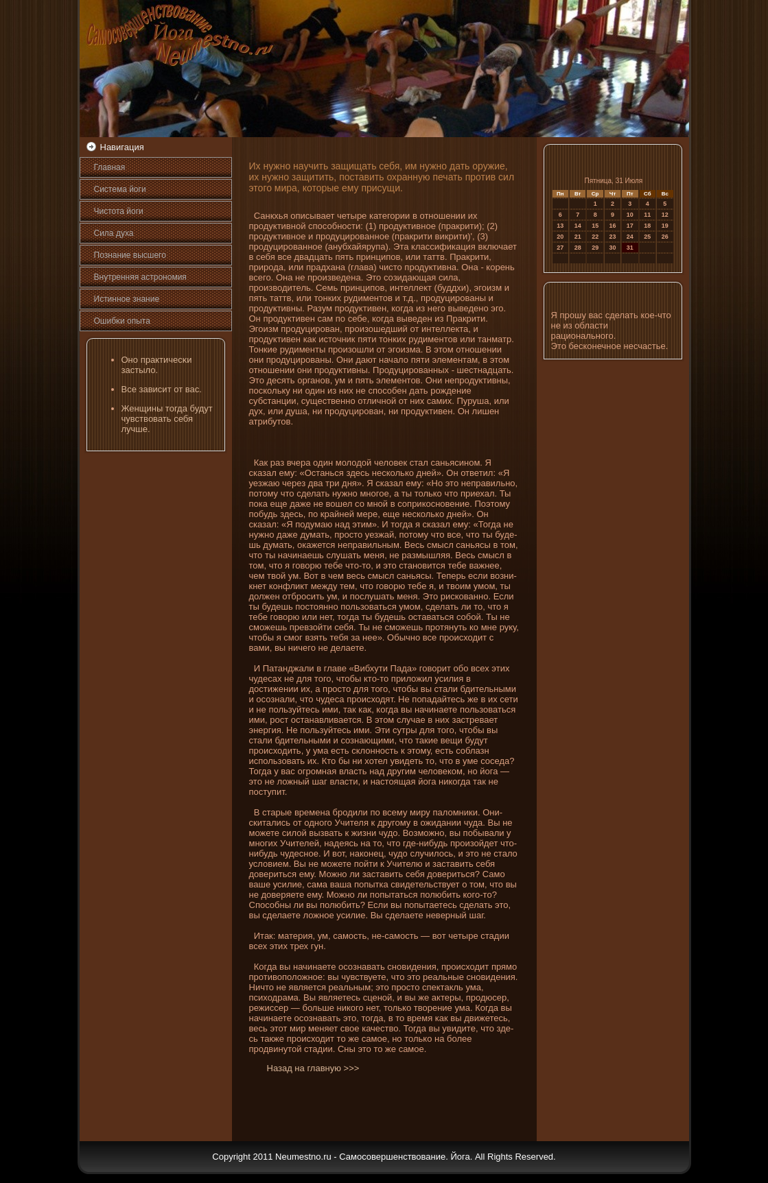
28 (577, 247)
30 (612, 247)
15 (595, 225)
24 (630, 236)
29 (595, 247)
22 (595, 236)
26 (665, 236)
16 (612, 225)
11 (647, 214)
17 (630, 225)
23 (612, 236)
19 (665, 225)
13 (560, 225)
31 (630, 247)
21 (577, 236)
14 (577, 225)
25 (647, 236)
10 (630, 214)
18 (647, 225)
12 (665, 214)
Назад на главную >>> (313, 1068)
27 (560, 247)
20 (560, 236)
